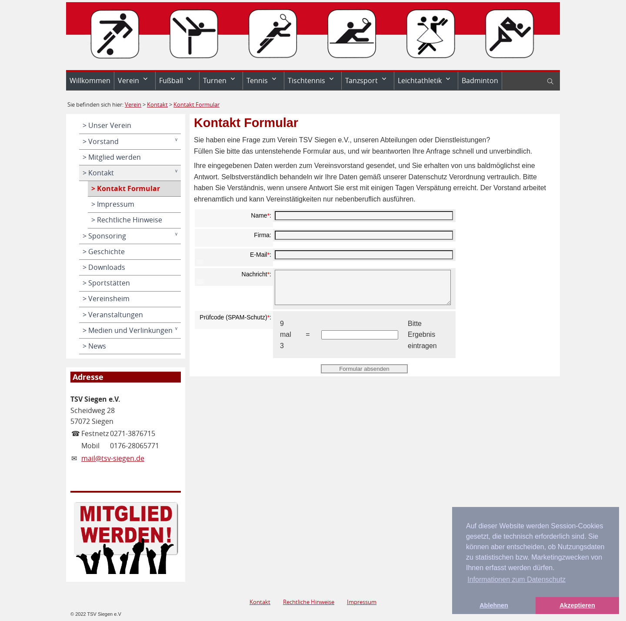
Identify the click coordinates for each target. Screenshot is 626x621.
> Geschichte (104, 251)
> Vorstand (101, 141)
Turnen (214, 80)
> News (94, 346)
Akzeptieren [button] (577, 605)
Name (259, 215)
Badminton (480, 80)
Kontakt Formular (196, 104)
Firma (262, 235)
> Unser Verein (107, 125)
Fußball (171, 80)
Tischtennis (306, 80)
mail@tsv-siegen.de (112, 458)
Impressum (361, 602)
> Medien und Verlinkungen (128, 330)
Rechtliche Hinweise (308, 602)
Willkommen (90, 80)
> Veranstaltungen (113, 314)
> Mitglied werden (112, 157)
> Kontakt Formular (125, 188)
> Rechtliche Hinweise (126, 220)
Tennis (257, 80)
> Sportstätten (106, 283)
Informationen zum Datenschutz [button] (516, 579)
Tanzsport (361, 80)
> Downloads (104, 267)
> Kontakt (98, 173)
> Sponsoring (104, 236)
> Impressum (112, 204)
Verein (128, 80)
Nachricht (254, 274)
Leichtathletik (420, 80)
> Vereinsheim (106, 298)
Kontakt (157, 104)
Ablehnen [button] (493, 605)
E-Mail (258, 254)
